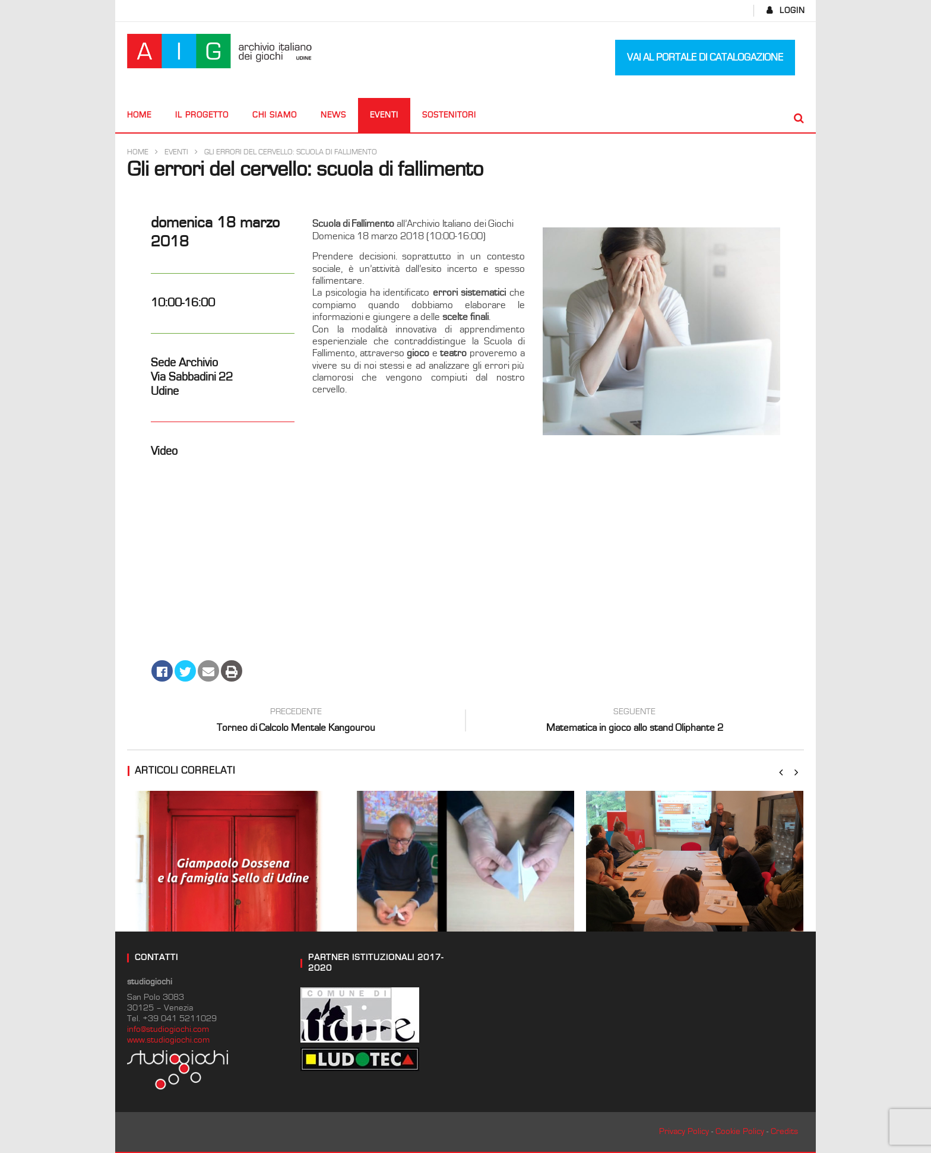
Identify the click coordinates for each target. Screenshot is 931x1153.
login (792, 10)
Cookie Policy (739, 1131)
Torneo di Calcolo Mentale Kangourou (296, 721)
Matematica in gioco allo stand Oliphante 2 (634, 721)
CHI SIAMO (274, 115)
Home (139, 115)
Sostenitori (449, 115)
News (333, 115)
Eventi (384, 115)
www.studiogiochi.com (168, 1040)
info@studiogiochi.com (168, 1029)
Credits (784, 1131)
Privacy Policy (684, 1131)
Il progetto (202, 115)
